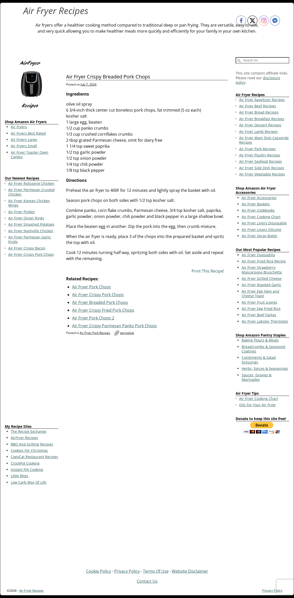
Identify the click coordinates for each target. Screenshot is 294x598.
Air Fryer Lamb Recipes (258, 131)
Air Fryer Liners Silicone (261, 229)
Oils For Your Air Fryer (257, 404)
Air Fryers (19, 126)
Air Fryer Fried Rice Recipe (264, 261)
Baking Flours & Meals (260, 340)
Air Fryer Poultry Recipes (259, 155)
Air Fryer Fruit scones (259, 302)
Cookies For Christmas (29, 450)
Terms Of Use (156, 571)
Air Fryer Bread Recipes (258, 112)
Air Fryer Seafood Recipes (260, 161)
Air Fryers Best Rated (28, 133)
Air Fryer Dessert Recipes (260, 125)
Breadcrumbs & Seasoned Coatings (263, 349)
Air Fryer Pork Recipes (95, 333)
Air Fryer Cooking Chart (261, 216)
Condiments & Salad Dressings (259, 359)
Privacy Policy (127, 571)
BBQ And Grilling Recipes (32, 444)
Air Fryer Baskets (256, 204)
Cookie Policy (98, 571)
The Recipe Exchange (28, 431)
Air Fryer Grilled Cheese (261, 278)
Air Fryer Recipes (55, 11)
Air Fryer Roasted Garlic (261, 284)
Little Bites (19, 475)
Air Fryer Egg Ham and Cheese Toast (260, 293)
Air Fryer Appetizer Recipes (262, 99)
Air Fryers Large (24, 139)
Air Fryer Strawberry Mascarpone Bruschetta (262, 269)
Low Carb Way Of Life (28, 482)
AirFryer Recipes (24, 437)
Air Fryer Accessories (259, 197)
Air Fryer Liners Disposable (264, 223)
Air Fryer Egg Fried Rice (261, 308)
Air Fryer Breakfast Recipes (261, 118)
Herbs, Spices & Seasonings (265, 368)
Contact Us (147, 581)
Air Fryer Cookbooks (258, 210)
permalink (127, 333)
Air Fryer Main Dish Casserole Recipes (264, 140)
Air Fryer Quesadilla (258, 254)
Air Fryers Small (24, 145)
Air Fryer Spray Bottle (259, 235)
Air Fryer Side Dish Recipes (261, 167)
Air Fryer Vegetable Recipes (262, 174)
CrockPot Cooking (25, 463)
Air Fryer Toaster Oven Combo (29, 154)
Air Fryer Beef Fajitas (259, 314)
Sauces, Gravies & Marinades (256, 377)
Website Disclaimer (190, 571)
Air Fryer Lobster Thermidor (265, 321)
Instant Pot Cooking (27, 469)
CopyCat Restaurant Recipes (34, 456)
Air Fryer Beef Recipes (257, 106)
